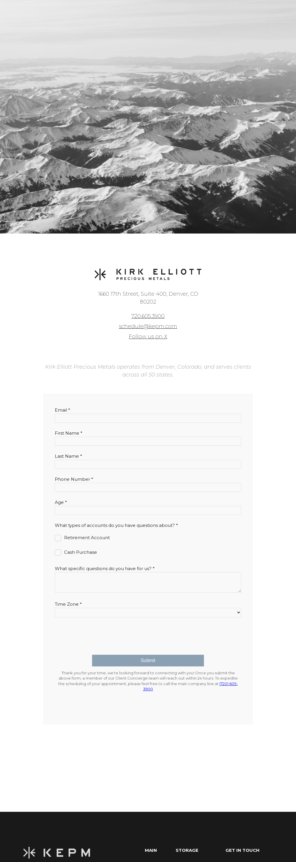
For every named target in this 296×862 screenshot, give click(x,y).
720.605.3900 (148, 316)
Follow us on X (148, 336)
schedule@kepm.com (148, 326)
